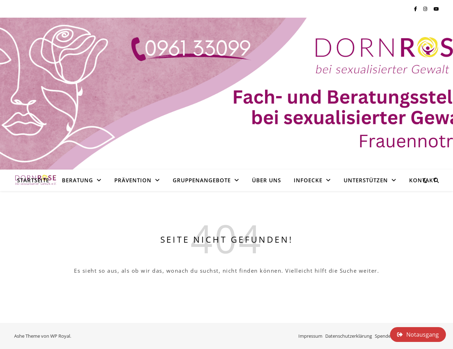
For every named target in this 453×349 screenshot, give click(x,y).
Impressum (310, 336)
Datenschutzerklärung (348, 336)
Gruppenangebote (202, 180)
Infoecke (308, 180)
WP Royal (60, 336)
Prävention (132, 180)
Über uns (266, 180)
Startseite (33, 180)
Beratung (77, 180)
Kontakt (422, 180)
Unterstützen (366, 180)
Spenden (384, 336)
